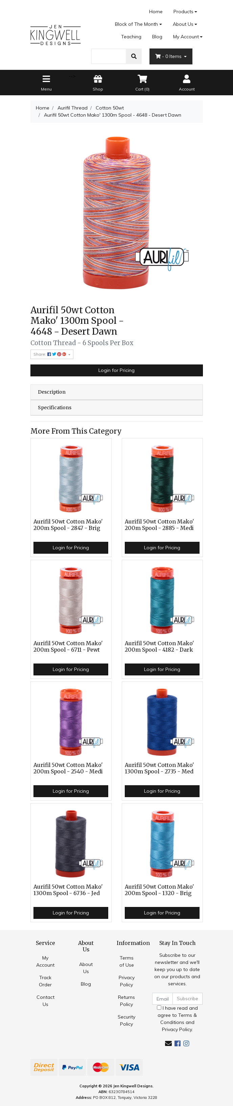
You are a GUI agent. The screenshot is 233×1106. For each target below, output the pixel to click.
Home (156, 11)
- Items (169, 56)
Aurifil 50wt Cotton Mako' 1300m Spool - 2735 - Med (159, 768)
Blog (157, 37)
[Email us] (168, 1043)
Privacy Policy (127, 981)
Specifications (54, 407)
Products (183, 11)
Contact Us (45, 1000)
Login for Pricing (116, 370)
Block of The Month (136, 24)
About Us (183, 24)
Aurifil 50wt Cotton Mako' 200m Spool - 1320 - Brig (159, 890)
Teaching (131, 37)
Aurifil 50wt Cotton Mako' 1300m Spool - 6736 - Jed (68, 890)
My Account (45, 961)
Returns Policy (126, 1000)
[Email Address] (162, 999)
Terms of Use (126, 961)
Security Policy (126, 1020)
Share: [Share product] (50, 354)
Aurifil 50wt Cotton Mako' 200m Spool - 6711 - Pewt (68, 646)
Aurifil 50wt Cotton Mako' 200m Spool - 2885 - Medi (159, 524)
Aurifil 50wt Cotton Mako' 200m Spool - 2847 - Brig (68, 524)
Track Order (45, 981)
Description (52, 392)
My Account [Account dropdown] (186, 37)
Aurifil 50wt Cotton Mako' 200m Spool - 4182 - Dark (159, 646)
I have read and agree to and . (177, 1018)
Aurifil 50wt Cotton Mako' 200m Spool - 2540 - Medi (68, 768)
